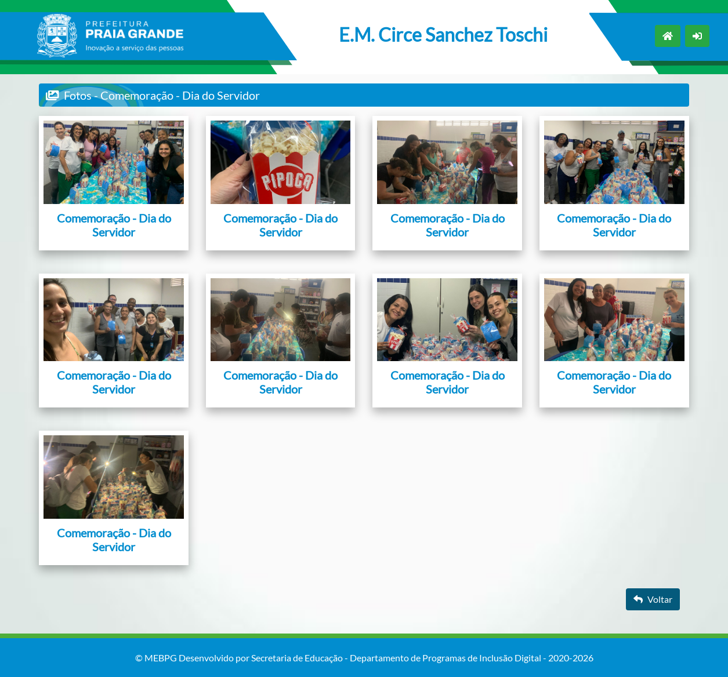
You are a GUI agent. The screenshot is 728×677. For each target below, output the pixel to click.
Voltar (652, 599)
